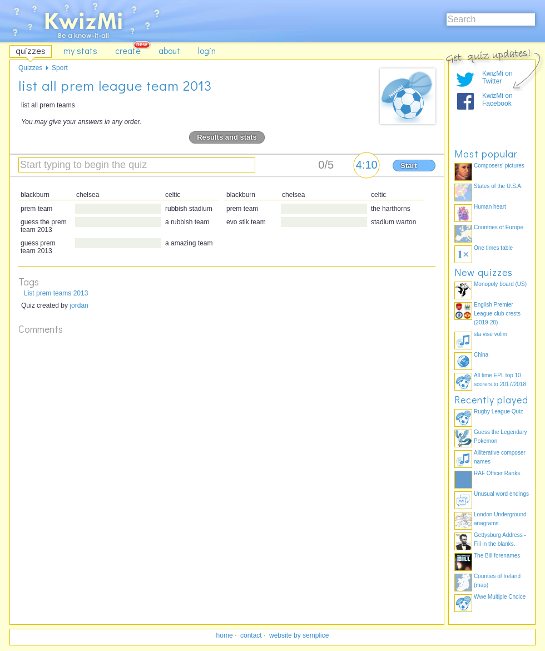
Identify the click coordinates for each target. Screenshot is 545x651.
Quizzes (30, 68)
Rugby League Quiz (498, 411)
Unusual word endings (501, 494)
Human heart (490, 207)
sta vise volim (490, 334)
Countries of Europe (498, 227)
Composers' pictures (499, 165)
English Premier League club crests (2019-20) (497, 314)
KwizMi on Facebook (497, 99)
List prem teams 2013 (56, 293)
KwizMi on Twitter (497, 77)
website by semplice (299, 635)
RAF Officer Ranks (497, 473)
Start (408, 165)
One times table (493, 248)
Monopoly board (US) (500, 284)
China (481, 355)
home (224, 635)
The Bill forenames (497, 556)
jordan (79, 305)
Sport (60, 68)
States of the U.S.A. (498, 186)
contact (251, 635)
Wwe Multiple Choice (500, 597)
